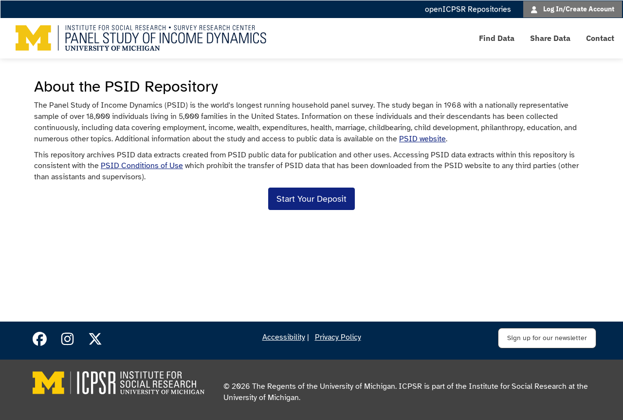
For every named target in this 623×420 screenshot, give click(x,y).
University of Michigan (261, 397)
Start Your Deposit (311, 198)
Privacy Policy (338, 337)
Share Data (550, 38)
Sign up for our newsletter (547, 338)
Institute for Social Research (518, 386)
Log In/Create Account (578, 8)
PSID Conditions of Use (142, 166)
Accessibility (283, 337)
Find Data (496, 38)
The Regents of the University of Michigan (323, 386)
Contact (600, 38)
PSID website (422, 139)
